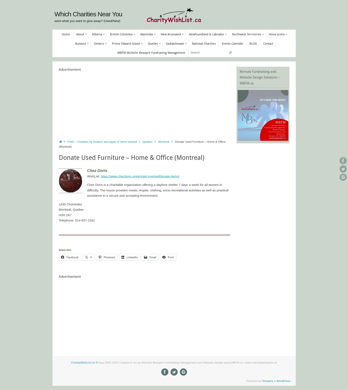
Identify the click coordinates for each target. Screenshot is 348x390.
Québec (148, 141)
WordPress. (283, 381)
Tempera (267, 381)
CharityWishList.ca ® (84, 362)
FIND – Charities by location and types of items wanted (102, 141)
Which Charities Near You (88, 14)
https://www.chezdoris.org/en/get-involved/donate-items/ (140, 176)
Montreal (163, 141)
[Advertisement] (144, 102)
